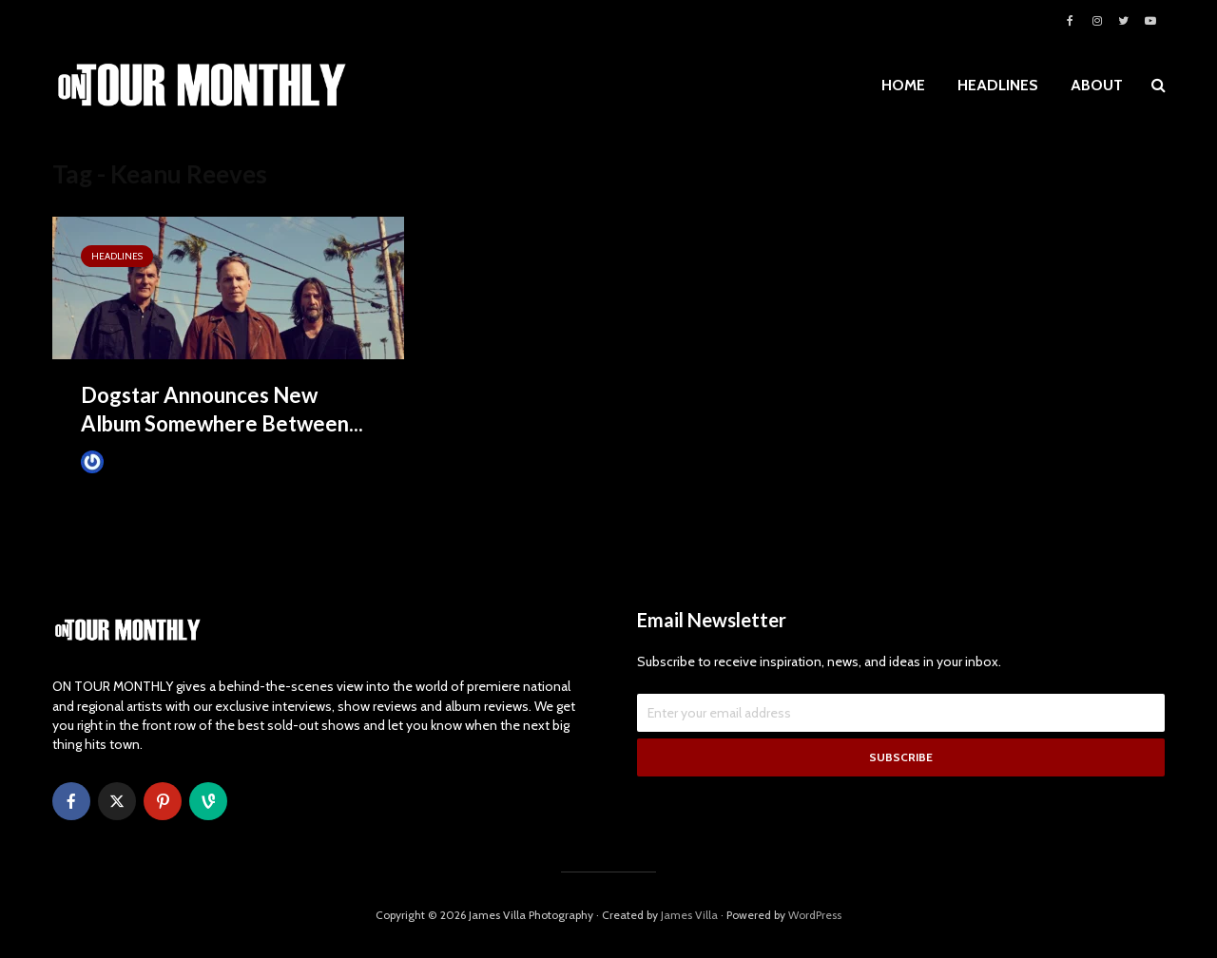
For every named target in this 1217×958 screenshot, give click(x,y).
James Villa (124, 461)
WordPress (814, 915)
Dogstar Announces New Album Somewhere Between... (222, 409)
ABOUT (1097, 85)
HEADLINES (997, 85)
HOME (903, 85)
